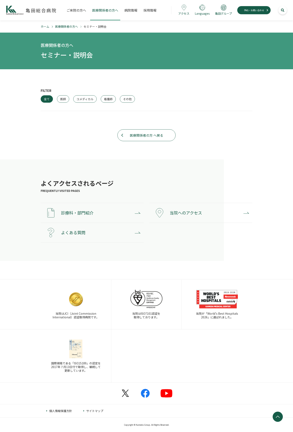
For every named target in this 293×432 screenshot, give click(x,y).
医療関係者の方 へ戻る (146, 135)
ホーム (45, 26)
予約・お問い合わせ (254, 10)
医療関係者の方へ (66, 26)
